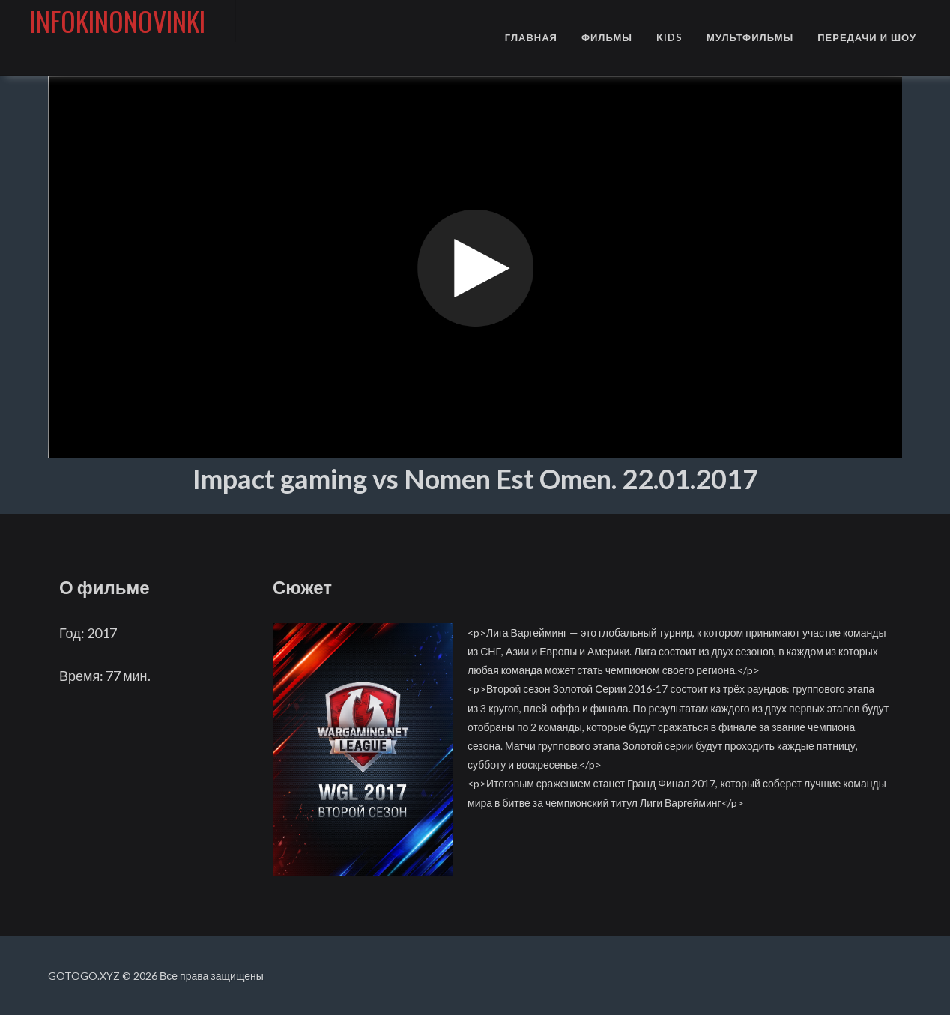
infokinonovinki (117, 20)
